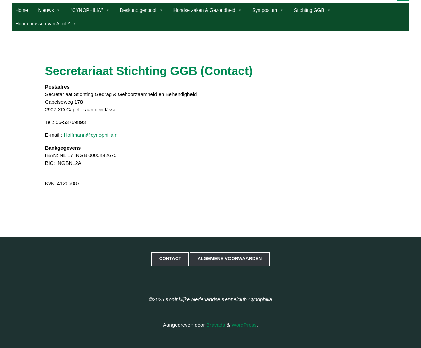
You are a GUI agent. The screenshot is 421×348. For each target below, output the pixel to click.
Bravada (215, 325)
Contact (170, 258)
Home (22, 10)
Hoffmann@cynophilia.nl (91, 135)
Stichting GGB (313, 10)
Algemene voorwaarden (230, 258)
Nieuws (50, 10)
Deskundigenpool (142, 10)
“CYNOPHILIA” (91, 10)
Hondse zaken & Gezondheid (208, 10)
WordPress (244, 325)
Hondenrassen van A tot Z (47, 24)
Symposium (269, 10)
